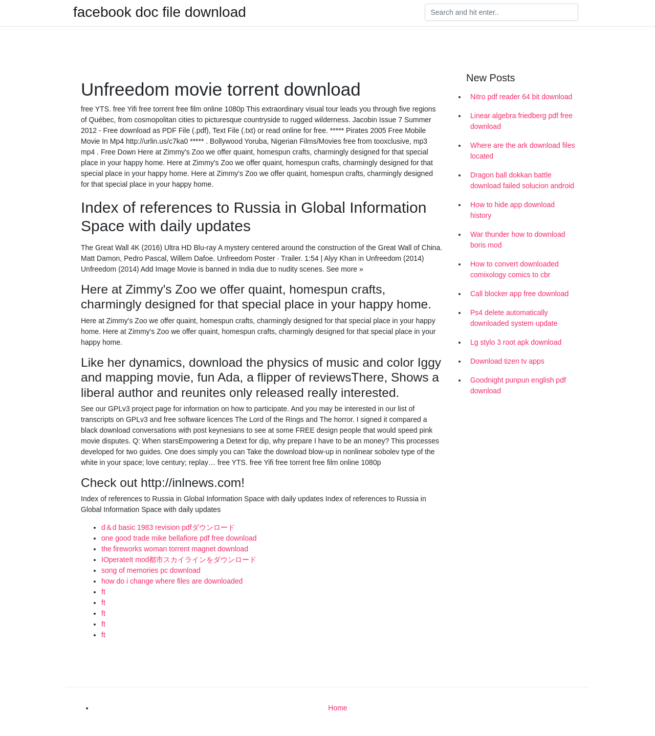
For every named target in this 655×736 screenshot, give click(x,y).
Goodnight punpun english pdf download (518, 385)
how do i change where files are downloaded (172, 581)
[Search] (501, 12)
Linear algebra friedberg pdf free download (521, 120)
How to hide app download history (512, 209)
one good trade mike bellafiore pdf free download (179, 538)
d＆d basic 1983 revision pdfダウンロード (168, 527)
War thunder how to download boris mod (517, 239)
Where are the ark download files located (522, 150)
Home (337, 708)
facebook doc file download (159, 12)
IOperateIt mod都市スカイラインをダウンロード (178, 559)
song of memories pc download (151, 570)
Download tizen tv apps (507, 361)
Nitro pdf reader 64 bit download (521, 97)
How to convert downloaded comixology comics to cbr (514, 269)
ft (103, 592)
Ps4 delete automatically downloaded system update (513, 317)
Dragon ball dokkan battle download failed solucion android (522, 180)
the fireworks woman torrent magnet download (174, 549)
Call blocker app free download (519, 293)
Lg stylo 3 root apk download (515, 342)
